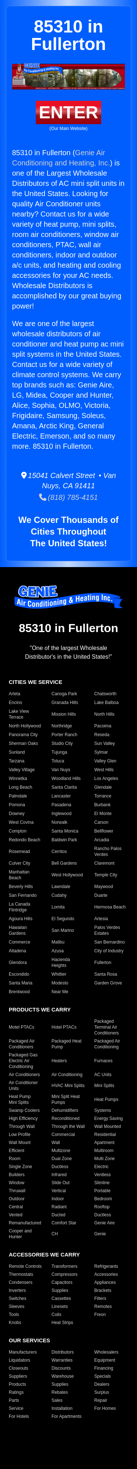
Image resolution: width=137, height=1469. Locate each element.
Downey (16, 813)
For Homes (105, 1408)
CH (55, 1233)
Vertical (59, 1190)
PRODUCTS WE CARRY (40, 1009)
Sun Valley (104, 743)
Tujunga (59, 752)
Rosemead (19, 851)
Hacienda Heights (61, 962)
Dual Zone (62, 1158)
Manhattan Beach (19, 874)
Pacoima (102, 725)
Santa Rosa (105, 974)
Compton (18, 831)
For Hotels (19, 1416)
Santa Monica (65, 831)
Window (16, 1182)
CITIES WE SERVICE (35, 682)
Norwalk (59, 822)
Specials (102, 1376)
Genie (100, 1233)
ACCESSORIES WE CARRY (44, 1254)
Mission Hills (64, 714)
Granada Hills (65, 702)
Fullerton (102, 962)
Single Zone (20, 1166)
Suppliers (18, 1376)
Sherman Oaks (23, 743)
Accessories (106, 1274)
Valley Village (22, 769)
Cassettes (61, 1298)
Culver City (19, 863)
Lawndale (61, 886)
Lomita (58, 907)
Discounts (61, 1368)
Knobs (15, 1322)
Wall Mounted (107, 1126)
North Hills (104, 714)
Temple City (105, 874)
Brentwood (19, 991)
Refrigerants (106, 1266)
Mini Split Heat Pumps (66, 1099)
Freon (100, 1314)
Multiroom (104, 1150)
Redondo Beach (24, 839)
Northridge (62, 725)
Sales (57, 1400)
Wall (56, 1142)
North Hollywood (25, 725)
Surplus (101, 1392)
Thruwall (17, 1190)
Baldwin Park (64, 839)
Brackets (102, 1290)
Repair (100, 1400)
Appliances (105, 1282)
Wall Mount (20, 1142)
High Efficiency (23, 1118)
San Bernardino (109, 942)
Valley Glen (105, 761)
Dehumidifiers (65, 1110)
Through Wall (22, 1126)
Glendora (18, 962)
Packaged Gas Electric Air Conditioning (23, 1060)
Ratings (16, 1392)
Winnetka (18, 778)
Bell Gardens (64, 863)
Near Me (60, 991)
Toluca (58, 761)
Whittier (59, 974)
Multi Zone (104, 1158)
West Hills (104, 769)
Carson (101, 822)
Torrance (102, 796)
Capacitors (62, 1282)
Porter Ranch (64, 734)
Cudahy (59, 895)
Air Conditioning (67, 1074)
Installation (62, 1408)
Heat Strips (62, 1322)
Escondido (19, 974)
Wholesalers (106, 1352)
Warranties (62, 1360)
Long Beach (20, 787)
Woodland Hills (66, 778)
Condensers (21, 1282)
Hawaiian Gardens (18, 930)
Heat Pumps (106, 1099)
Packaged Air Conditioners (22, 1043)
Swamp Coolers (24, 1110)
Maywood (103, 886)
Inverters (17, 1290)
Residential (105, 1134)
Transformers (64, 1266)
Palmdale (18, 796)
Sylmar (101, 752)
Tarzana (16, 761)
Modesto (60, 983)
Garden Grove (108, 983)
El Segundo (63, 918)
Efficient (16, 1150)
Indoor (58, 1198)
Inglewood (62, 813)
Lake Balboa (106, 702)
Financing (103, 1368)
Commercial (63, 1134)
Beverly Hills (21, 886)
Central (16, 1206)
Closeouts (18, 1368)
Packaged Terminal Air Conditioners (106, 1027)
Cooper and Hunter (20, 1233)
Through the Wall (68, 1126)
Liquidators (19, 1360)
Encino (15, 702)
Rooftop (102, 1206)
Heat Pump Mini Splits (20, 1099)
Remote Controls (25, 1266)
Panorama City (23, 734)
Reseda (101, 734)
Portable (102, 1190)
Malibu (58, 942)
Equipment (104, 1360)
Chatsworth (105, 693)
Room (14, 1158)
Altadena (17, 950)
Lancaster (61, 796)
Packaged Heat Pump (66, 1043)
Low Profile (19, 1134)
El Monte (102, 813)
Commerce (19, 942)
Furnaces (103, 1060)
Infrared (59, 1174)
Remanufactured (25, 1222)
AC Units (102, 1074)
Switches (17, 1298)
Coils (56, 1314)
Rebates (60, 1392)
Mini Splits (104, 1085)
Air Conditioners (24, 1074)
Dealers (101, 1384)
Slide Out (60, 1182)
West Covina (21, 822)
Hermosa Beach (110, 907)
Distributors (63, 1352)
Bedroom (103, 1198)
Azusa (58, 950)
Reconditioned (66, 1118)
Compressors (64, 1274)
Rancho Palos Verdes (108, 851)
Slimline (102, 1182)
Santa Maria (21, 983)
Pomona (17, 804)
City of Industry (108, 950)
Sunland (17, 752)
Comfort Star (64, 1222)
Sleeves (16, 1306)
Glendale (103, 787)
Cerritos (59, 851)
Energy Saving (108, 1118)
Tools (14, 1314)
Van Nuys (61, 769)
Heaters (59, 1060)
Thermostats (21, 1274)
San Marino (63, 930)
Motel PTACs (21, 1027)
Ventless (102, 1174)
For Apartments (66, 1416)
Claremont (104, 863)
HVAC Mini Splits (68, 1085)
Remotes (103, 1306)
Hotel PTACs (64, 1027)
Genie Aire (104, 1222)
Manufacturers (23, 1352)
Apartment (104, 1142)
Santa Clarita (64, 787)
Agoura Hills (21, 918)
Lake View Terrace (19, 714)
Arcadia (101, 839)
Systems (102, 1110)
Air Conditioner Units (23, 1085)
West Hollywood (67, 874)
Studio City (62, 743)
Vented (15, 1214)
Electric (101, 1166)
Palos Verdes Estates (107, 930)
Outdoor (16, 1198)
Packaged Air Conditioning (107, 1043)
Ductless (60, 1166)
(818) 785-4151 (68, 497)
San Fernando (23, 895)
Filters (100, 1298)
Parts (14, 1400)
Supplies (60, 1290)
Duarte (100, 895)
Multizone (61, 1150)
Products (17, 1384)
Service (16, 1408)
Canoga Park (64, 693)
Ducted (58, 1214)
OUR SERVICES (29, 1340)
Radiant (59, 1206)
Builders (16, 1174)
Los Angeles (106, 778)
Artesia (101, 918)
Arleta (14, 693)
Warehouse (63, 1376)
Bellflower (103, 831)
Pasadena (61, 804)
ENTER (68, 112)
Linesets (60, 1306)
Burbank (102, 804)
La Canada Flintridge (19, 907)
